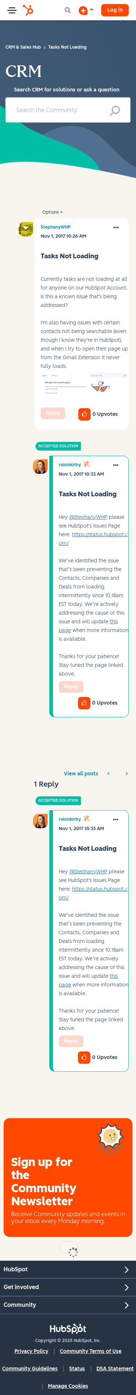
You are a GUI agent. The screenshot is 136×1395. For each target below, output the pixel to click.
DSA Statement (115, 1369)
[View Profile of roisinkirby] (70, 464)
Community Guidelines (30, 1369)
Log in (115, 10)
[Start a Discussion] (86, 10)
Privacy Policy (31, 1351)
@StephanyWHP (88, 517)
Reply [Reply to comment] (71, 687)
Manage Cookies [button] (68, 1386)
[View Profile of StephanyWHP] (55, 227)
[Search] (68, 110)
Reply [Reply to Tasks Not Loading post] (53, 413)
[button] (85, 386)
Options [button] (50, 212)
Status (77, 1369)
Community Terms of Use (90, 1351)
